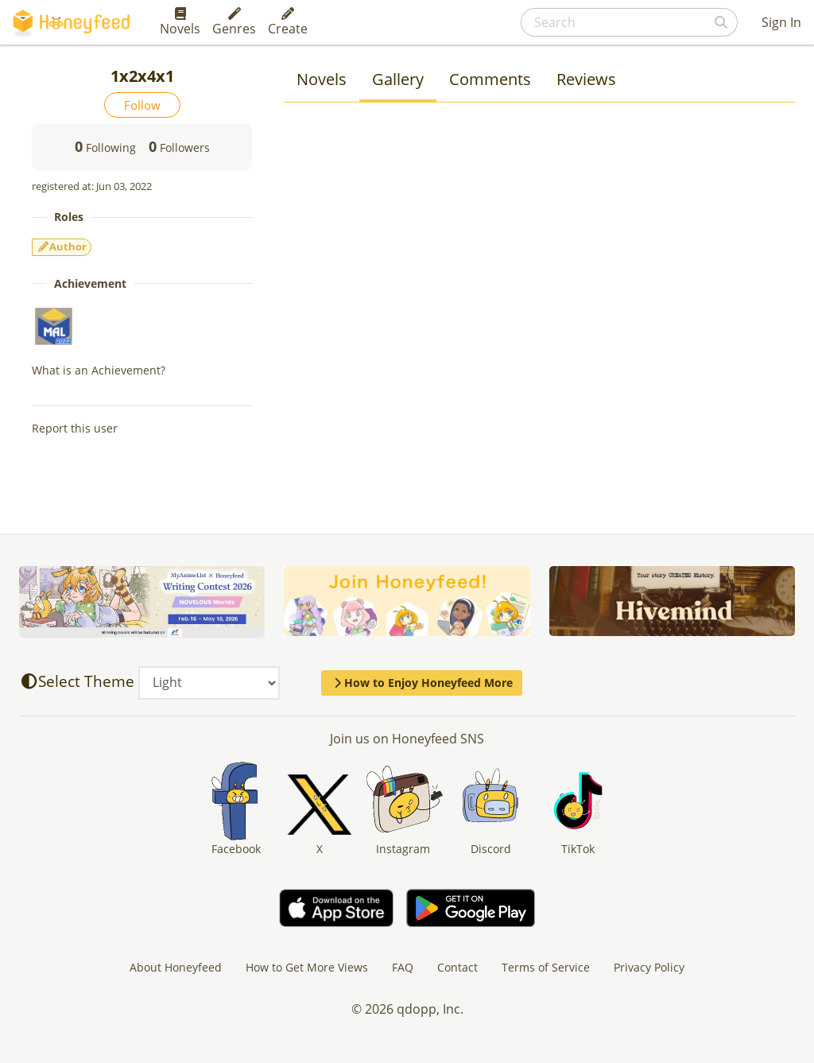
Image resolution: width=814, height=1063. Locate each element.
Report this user (75, 428)
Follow (142, 105)
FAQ (402, 967)
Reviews (586, 79)
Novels (180, 22)
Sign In (781, 22)
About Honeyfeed (176, 967)
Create (288, 22)
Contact (457, 967)
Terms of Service (546, 967)
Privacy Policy (649, 967)
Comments (490, 79)
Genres (234, 22)
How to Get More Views (307, 967)
